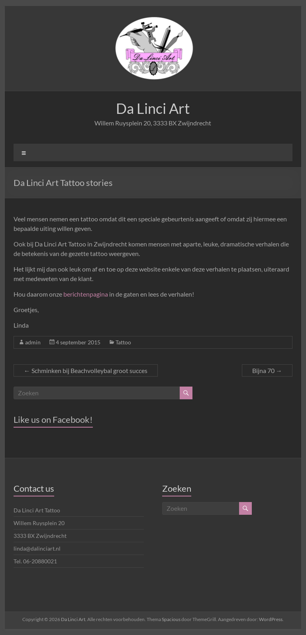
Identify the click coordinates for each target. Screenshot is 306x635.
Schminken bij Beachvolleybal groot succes (85, 370)
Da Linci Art (153, 108)
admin (33, 342)
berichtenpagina (85, 294)
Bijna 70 (267, 370)
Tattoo (123, 342)
